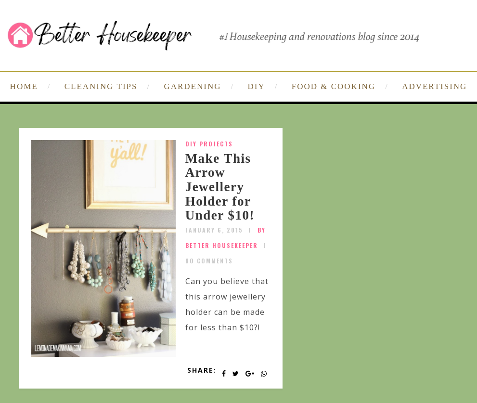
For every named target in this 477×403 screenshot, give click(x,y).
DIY (256, 86)
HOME (24, 86)
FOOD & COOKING (333, 86)
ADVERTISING (434, 86)
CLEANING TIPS (101, 86)
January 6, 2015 (214, 230)
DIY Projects (209, 144)
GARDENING (192, 86)
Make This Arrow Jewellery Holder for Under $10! (220, 187)
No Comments (209, 261)
